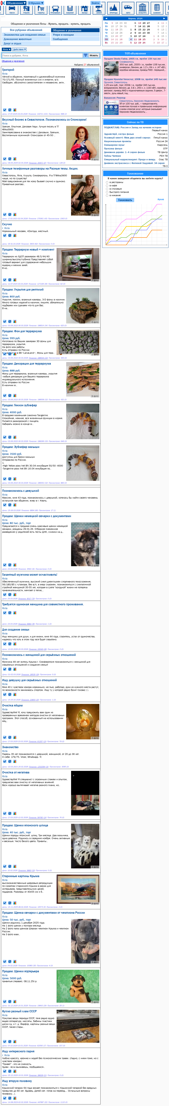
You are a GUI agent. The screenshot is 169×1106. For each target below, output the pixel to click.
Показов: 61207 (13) (37, 741)
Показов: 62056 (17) (37, 1046)
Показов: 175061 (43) (37, 219)
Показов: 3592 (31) (26, 569)
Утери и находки (63, 34)
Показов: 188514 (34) (38, 326)
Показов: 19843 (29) (37, 1006)
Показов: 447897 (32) (38, 1102)
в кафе (113, 185)
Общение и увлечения (67, 30)
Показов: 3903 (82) (29, 244)
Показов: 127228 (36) (37, 284)
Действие (19, 49)
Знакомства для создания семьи (25, 34)
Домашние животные (18, 39)
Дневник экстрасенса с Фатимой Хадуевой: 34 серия (134, 163)
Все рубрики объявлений (26, 29)
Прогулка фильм (113, 148)
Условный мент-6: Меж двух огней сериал (127, 137)
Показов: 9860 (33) (26, 870)
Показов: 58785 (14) (37, 818)
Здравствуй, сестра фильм (119, 133)
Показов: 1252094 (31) (39, 767)
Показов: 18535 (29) (30, 675)
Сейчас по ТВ (135, 122)
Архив (161, 199)
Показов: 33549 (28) (38, 649)
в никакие (115, 195)
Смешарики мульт (114, 144)
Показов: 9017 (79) (26, 599)
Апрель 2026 (135, 18)
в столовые (116, 188)
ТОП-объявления (135, 53)
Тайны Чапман (112, 155)
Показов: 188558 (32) (38, 400)
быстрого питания (119, 191)
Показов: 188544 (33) (38, 358)
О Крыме (36, 3)
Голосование (135, 173)
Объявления (16, 3)
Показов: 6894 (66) (29, 510)
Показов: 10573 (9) (37, 907)
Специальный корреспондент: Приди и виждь (129, 159)
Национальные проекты (117, 141)
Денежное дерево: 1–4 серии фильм (124, 152)
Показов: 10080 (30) (27, 966)
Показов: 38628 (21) (38, 1075)
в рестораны (116, 182)
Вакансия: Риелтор (114, 97)
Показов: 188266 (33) (38, 441)
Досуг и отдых (12, 43)
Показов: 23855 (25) (30, 700)
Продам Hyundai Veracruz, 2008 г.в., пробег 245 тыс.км (135, 79)
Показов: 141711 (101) (38, 114)
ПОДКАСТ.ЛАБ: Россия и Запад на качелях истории (132, 127)
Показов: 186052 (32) (38, 483)
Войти (95, 3)
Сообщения (60, 39)
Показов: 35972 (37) (37, 163)
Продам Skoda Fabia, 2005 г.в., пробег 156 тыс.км (132, 58)
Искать (94, 55)
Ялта (7, 49)
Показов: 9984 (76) (26, 624)
